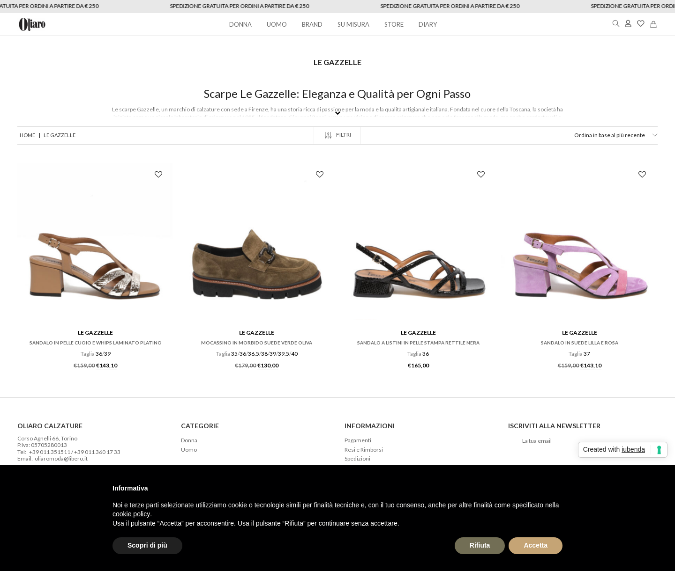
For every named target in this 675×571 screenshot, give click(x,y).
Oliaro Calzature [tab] (49, 426)
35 (234, 353)
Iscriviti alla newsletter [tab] (554, 426)
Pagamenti (358, 440)
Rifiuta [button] (480, 545)
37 (587, 353)
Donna (189, 440)
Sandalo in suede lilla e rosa (579, 342)
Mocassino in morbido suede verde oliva (256, 342)
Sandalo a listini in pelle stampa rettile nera (418, 342)
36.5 (253, 353)
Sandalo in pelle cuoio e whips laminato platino (96, 342)
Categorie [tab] (200, 426)
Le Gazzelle (95, 332)
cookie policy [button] (131, 514)
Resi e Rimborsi (364, 450)
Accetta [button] (536, 545)
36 (99, 353)
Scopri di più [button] (147, 545)
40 (294, 353)
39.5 (283, 353)
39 (107, 353)
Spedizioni (357, 458)
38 (264, 353)
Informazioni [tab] (370, 426)
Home (27, 135)
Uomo (189, 450)
